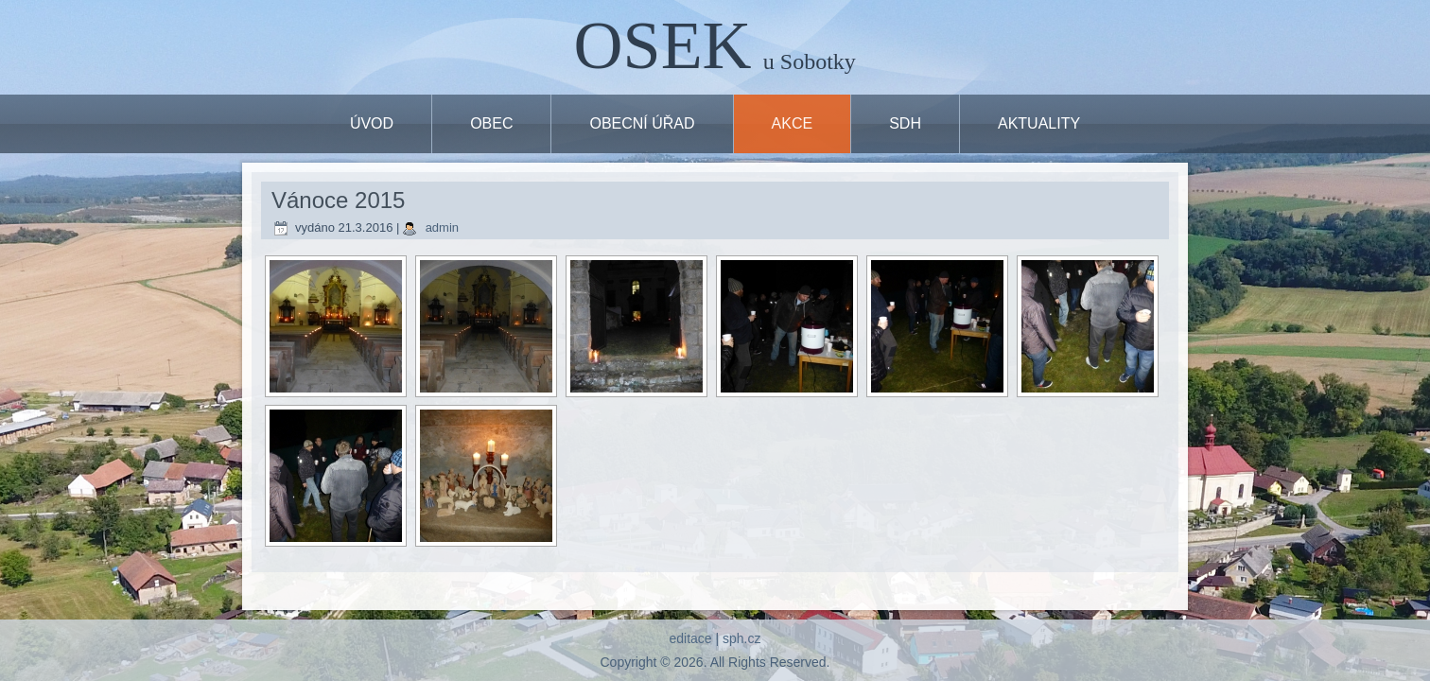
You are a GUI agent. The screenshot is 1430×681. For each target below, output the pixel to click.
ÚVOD (371, 123)
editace (690, 638)
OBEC (491, 123)
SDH (905, 123)
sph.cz (741, 638)
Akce (792, 123)
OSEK (663, 45)
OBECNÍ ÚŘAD (641, 123)
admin (442, 227)
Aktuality (1039, 123)
